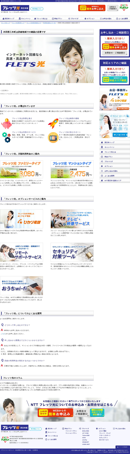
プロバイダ (73, 18)
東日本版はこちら (36, 8)
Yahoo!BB (85, 435)
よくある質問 (122, 18)
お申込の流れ (106, 18)
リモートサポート (105, 435)
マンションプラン (71, 433)
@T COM (85, 433)
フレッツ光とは (40, 18)
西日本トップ (8, 18)
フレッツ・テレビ (105, 433)
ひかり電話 (102, 431)
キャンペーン (24, 18)
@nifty (84, 440)
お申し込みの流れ (109, 171)
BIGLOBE (85, 431)
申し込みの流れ (119, 428)
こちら (3, 334)
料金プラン (57, 18)
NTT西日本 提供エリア (111, 180)
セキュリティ (103, 437)
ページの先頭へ (123, 447)
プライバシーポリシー (7, 450)
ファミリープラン (71, 431)
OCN (84, 437)
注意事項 (35, 450)
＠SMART (85, 442)
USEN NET (86, 444)
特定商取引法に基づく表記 (23, 450)
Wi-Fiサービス (104, 440)
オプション (89, 18)
